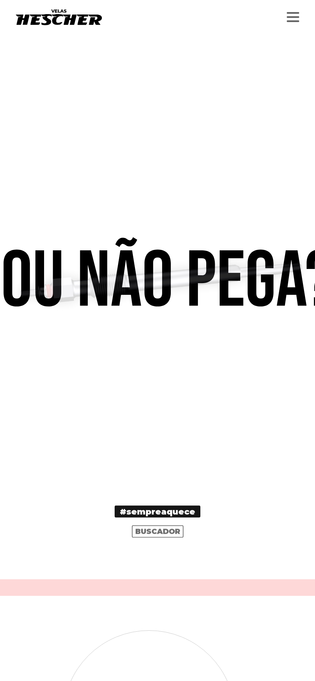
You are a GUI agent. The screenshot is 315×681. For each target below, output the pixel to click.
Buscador (157, 535)
